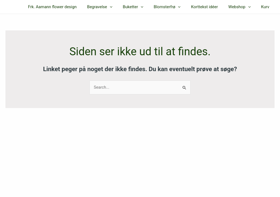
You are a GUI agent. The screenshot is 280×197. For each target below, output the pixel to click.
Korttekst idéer (210, 6)
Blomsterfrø (175, 7)
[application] (122, 7)
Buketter (143, 7)
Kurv (266, 6)
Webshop (243, 7)
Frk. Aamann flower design (67, 6)
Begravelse (112, 7)
